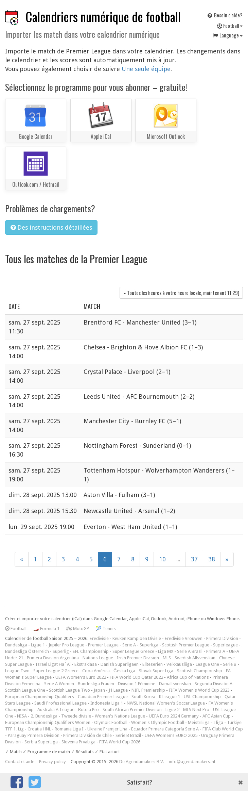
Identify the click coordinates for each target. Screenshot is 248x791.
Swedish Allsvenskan (195, 657)
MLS (167, 657)
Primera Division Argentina (53, 657)
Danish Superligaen (120, 664)
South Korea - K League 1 (155, 696)
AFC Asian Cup (216, 716)
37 (194, 559)
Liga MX (165, 651)
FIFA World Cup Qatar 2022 (136, 677)
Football (230, 25)
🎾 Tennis (106, 628)
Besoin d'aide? (225, 15)
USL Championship (202, 696)
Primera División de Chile (87, 735)
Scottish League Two (69, 690)
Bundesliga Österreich (27, 651)
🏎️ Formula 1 (46, 628)
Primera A (215, 651)
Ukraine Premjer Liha (107, 728)
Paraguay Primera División (33, 735)
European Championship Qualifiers (39, 696)
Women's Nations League (120, 716)
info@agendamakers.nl (192, 761)
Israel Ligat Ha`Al (53, 664)
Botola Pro (88, 709)
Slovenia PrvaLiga (78, 741)
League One (207, 664)
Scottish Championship (199, 670)
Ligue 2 (172, 709)
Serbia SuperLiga (41, 741)
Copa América (96, 670)
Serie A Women (59, 683)
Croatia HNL (39, 728)
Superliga (149, 644)
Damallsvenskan (175, 683)
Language (227, 35)
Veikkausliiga (179, 664)
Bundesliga (16, 644)
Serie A (129, 644)
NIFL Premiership (148, 690)
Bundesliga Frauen (96, 683)
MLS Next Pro (196, 709)
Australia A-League (55, 709)
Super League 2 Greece (55, 670)
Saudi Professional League (60, 703)
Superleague (225, 644)
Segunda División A (213, 683)
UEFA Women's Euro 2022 (80, 677)
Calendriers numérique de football (103, 16)
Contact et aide (19, 761)
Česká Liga (124, 670)
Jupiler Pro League (66, 644)
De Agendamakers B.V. (141, 761)
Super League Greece (133, 651)
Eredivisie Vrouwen (183, 638)
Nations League (98, 657)
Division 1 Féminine (136, 683)
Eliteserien (152, 664)
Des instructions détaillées (51, 227)
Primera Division (222, 638)
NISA (22, 716)
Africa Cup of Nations (188, 677)
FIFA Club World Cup (222, 728)
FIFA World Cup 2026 (119, 741)
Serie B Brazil (128, 735)
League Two (17, 670)
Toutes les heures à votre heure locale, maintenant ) (181, 292)
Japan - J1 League (111, 690)
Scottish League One (25, 690)
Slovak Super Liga (156, 670)
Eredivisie (99, 638)
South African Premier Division (132, 709)
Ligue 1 (38, 644)
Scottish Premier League (185, 644)
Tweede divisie (76, 716)
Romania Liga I (69, 728)
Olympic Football (110, 722)
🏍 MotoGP (77, 628)
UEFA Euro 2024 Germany (174, 716)
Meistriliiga (199, 722)
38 (211, 559)
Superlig (61, 651)
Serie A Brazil (189, 651)
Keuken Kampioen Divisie (136, 638)
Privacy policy (52, 761)
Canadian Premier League (103, 696)
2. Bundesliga (44, 716)
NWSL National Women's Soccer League (166, 703)
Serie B (229, 664)
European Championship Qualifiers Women (47, 722)
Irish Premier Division (138, 657)
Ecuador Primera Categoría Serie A (165, 728)
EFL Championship (91, 651)
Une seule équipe (146, 68)
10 (162, 559)
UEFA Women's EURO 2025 (171, 735)
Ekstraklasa (85, 664)
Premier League (103, 644)
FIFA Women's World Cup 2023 (199, 690)
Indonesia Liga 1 (106, 703)
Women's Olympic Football (157, 722)
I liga (218, 722)
